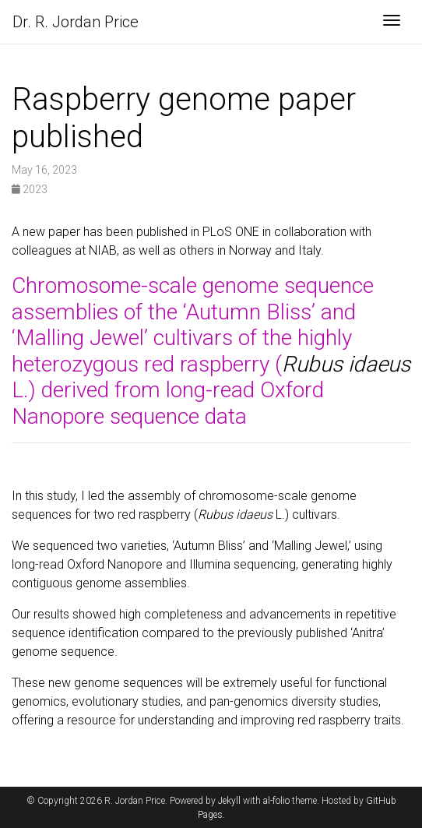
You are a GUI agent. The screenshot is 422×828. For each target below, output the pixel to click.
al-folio (276, 800)
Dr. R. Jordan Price (75, 21)
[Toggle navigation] (392, 22)
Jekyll (229, 800)
